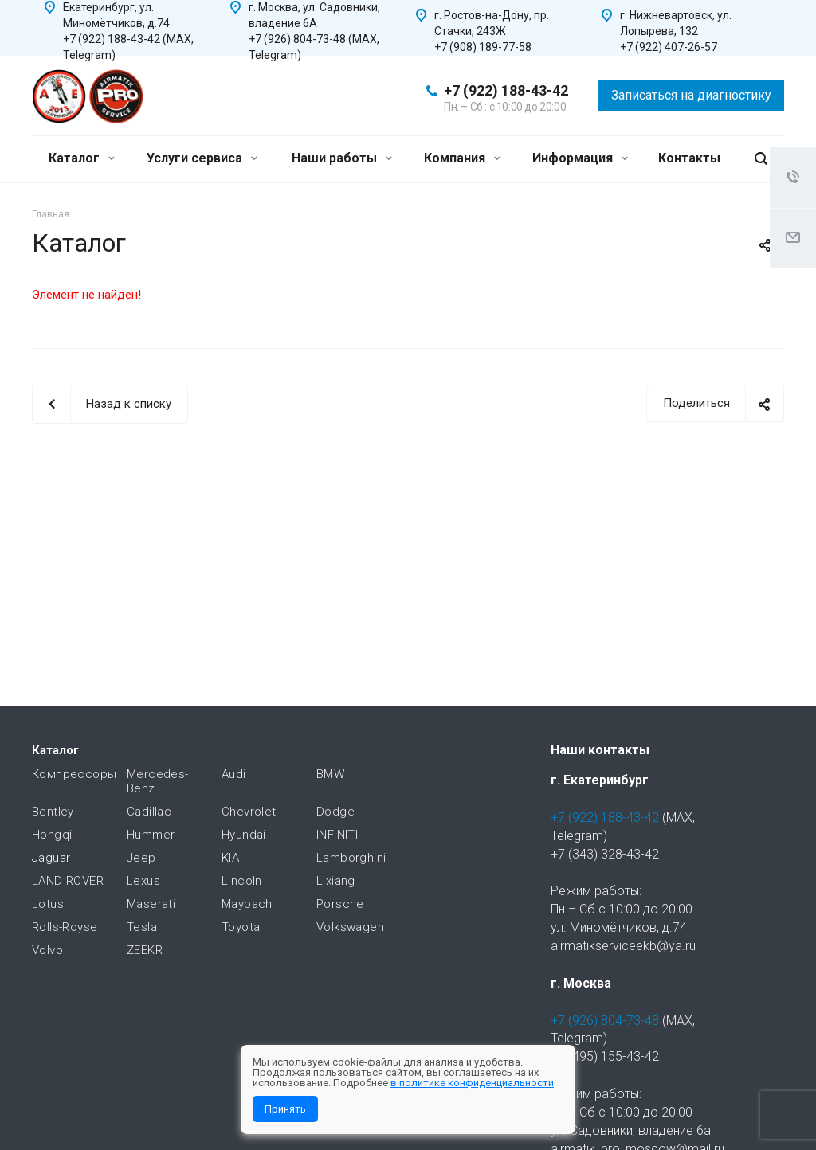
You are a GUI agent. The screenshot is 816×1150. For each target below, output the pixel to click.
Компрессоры (74, 774)
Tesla (142, 927)
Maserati (151, 904)
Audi (234, 774)
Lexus (143, 881)
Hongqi (52, 834)
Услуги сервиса (202, 158)
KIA (230, 858)
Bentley (53, 811)
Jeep (141, 858)
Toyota (241, 927)
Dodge (335, 811)
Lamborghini (351, 858)
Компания (462, 158)
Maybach (247, 904)
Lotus (48, 904)
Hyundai (244, 834)
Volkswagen (350, 927)
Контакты (689, 158)
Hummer (151, 834)
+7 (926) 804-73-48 (605, 1020)
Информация (580, 158)
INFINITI (337, 834)
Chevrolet (249, 811)
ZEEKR (145, 950)
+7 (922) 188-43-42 (506, 90)
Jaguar (51, 858)
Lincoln (242, 881)
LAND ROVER (68, 881)
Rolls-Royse (64, 927)
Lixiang (335, 881)
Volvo (47, 950)
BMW (330, 774)
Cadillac (149, 811)
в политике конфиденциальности (472, 1083)
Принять (285, 1109)
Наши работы (342, 158)
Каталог (82, 158)
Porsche (340, 904)
